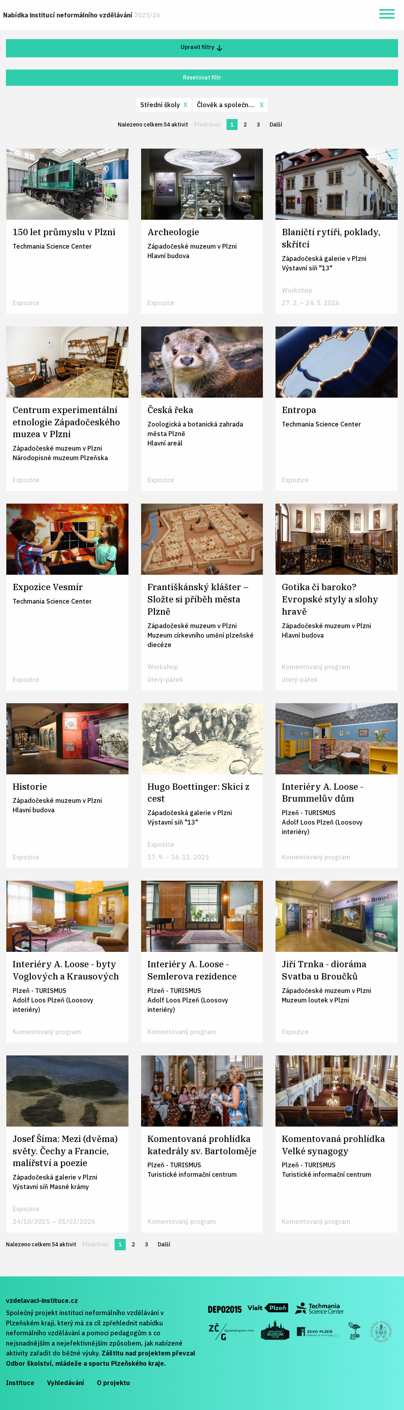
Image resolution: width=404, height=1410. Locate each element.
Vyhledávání (65, 1383)
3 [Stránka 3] (258, 124)
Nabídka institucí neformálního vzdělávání (81, 15)
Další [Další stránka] (278, 124)
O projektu (113, 1383)
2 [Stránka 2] (245, 124)
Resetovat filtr (202, 77)
